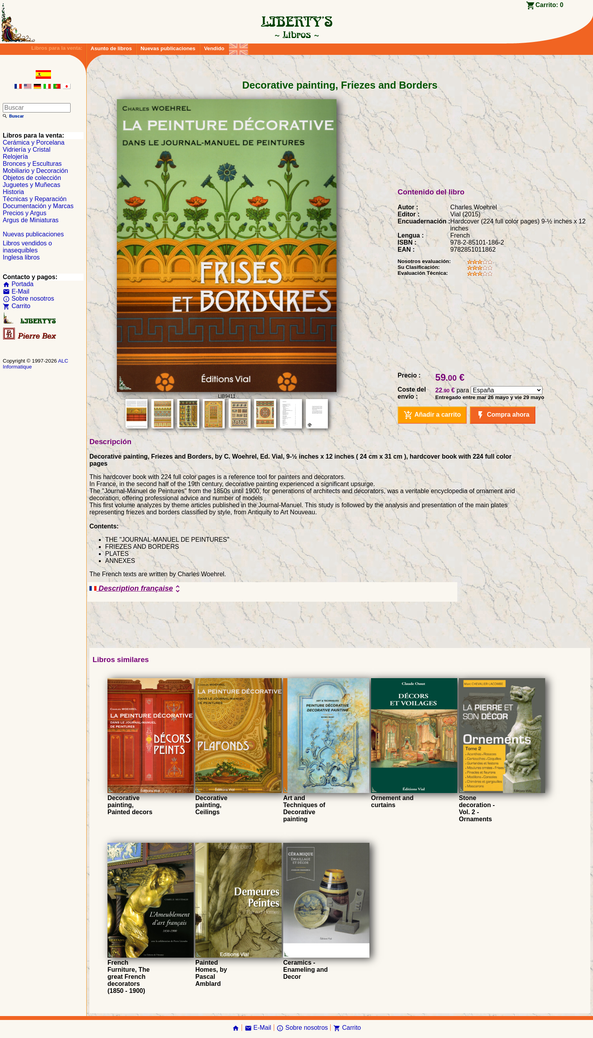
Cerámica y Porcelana (33, 142)
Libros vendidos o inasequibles (27, 247)
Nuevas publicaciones (167, 48)
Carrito (16, 306)
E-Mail (16, 291)
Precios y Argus (24, 213)
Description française (135, 588)
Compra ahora (502, 415)
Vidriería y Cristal (27, 149)
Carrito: (549, 5)
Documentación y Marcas (38, 206)
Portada (18, 284)
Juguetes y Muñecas (31, 184)
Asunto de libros (111, 48)
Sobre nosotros (28, 298)
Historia (13, 192)
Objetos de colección (32, 177)
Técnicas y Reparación (35, 199)
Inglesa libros (21, 257)
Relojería (15, 156)
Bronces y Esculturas (32, 163)
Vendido (214, 48)
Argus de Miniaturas (30, 220)
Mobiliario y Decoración (35, 170)
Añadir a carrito (432, 415)
